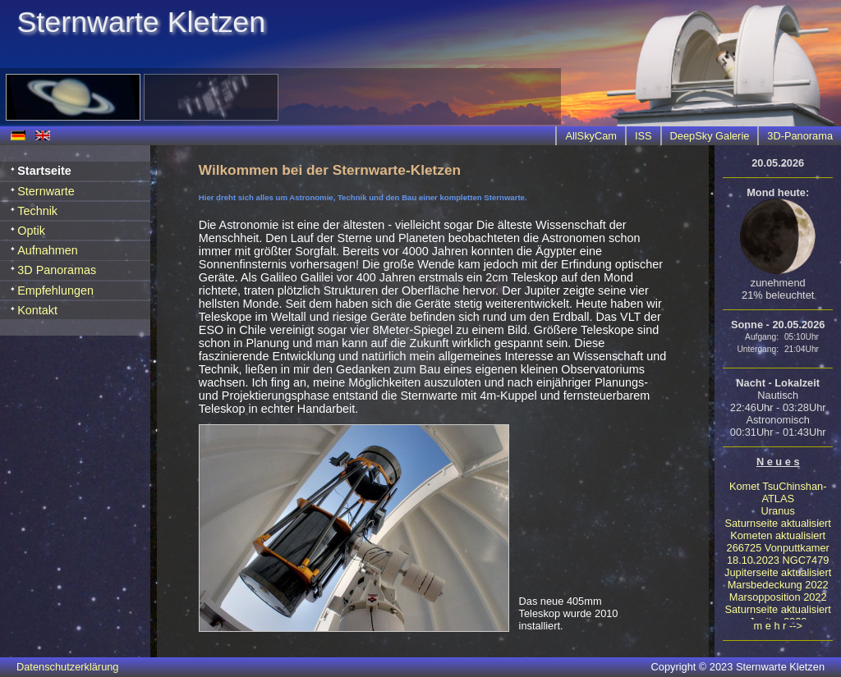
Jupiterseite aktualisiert (777, 572)
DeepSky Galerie (710, 136)
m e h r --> (778, 626)
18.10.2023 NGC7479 (778, 560)
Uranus (778, 511)
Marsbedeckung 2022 (778, 585)
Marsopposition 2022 (778, 597)
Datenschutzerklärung (67, 667)
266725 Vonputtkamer (778, 548)
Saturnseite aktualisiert (777, 523)
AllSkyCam (591, 136)
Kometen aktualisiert (777, 535)
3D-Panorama (800, 136)
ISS (643, 136)
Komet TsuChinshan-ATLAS (778, 492)
